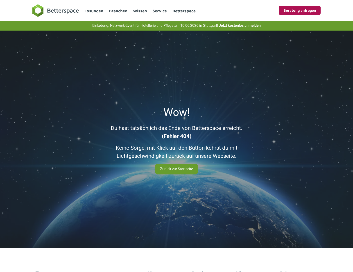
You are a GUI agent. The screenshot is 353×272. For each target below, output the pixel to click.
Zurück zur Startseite (176, 169)
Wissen (140, 11)
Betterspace (184, 11)
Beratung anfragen (299, 10)
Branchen (118, 11)
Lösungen (93, 11)
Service (160, 11)
